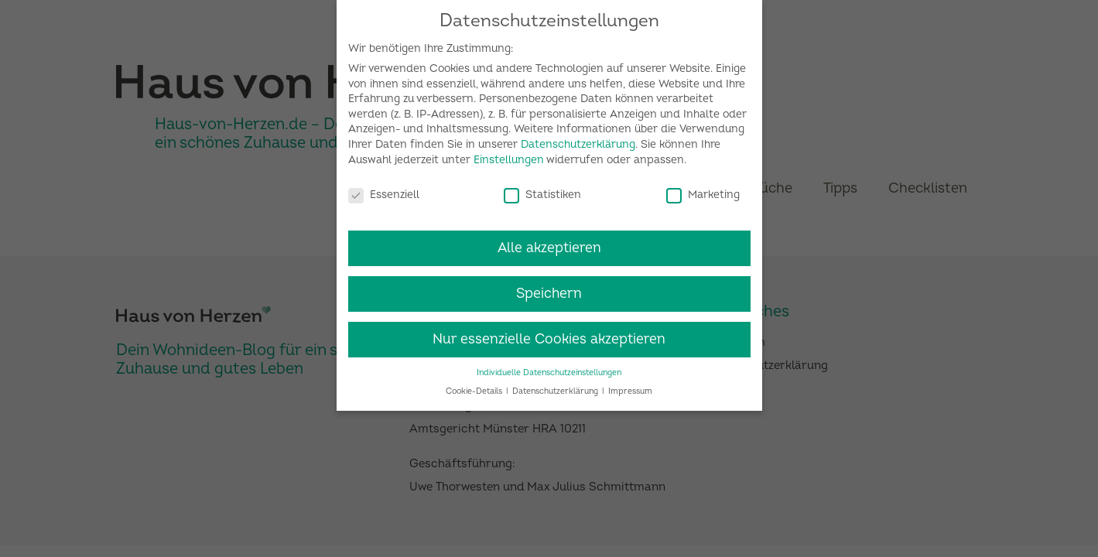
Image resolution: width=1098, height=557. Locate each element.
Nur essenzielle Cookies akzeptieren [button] (549, 332)
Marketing (703, 187)
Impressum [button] (630, 385)
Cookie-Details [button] (475, 385)
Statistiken (542, 187)
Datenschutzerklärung (578, 137)
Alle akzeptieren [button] (549, 241)
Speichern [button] (549, 286)
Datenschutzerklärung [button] (556, 385)
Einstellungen (509, 152)
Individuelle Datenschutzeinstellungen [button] (549, 366)
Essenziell (383, 187)
